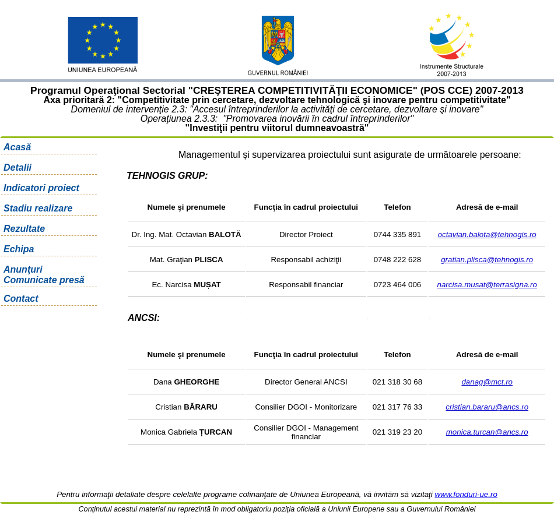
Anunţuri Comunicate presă (44, 274)
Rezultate (24, 229)
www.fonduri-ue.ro (465, 494)
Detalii (17, 167)
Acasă (17, 147)
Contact (20, 299)
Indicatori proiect (41, 188)
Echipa (18, 249)
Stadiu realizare (37, 208)
